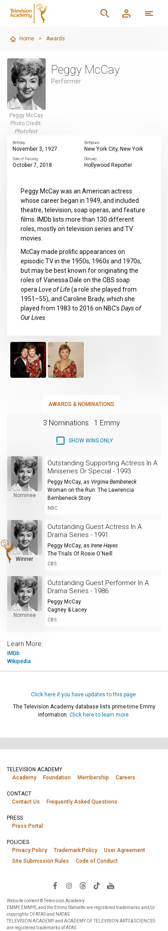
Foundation (57, 777)
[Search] (105, 13)
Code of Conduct (97, 861)
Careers (125, 777)
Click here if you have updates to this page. (84, 694)
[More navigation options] (149, 13)
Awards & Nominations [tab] (81, 404)
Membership (93, 777)
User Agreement (124, 850)
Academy (24, 777)
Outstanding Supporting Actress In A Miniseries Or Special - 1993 (102, 467)
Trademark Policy (75, 850)
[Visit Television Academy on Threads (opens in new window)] (83, 885)
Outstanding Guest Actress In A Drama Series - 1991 (94, 531)
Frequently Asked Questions (82, 802)
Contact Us (26, 802)
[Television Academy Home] (50, 13)
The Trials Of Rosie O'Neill (79, 554)
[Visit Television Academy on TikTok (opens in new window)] (97, 885)
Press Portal (27, 826)
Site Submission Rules (40, 861)
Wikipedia (19, 661)
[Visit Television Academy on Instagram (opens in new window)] (69, 885)
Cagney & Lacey (67, 610)
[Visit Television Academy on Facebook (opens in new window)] (55, 885)
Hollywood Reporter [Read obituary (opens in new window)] (108, 165)
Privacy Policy (29, 850)
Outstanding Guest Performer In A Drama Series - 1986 (98, 587)
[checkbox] (84, 440)
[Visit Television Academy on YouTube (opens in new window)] (110, 885)
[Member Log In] (126, 13)
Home (21, 39)
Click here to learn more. (99, 715)
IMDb (13, 653)
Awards (55, 38)
